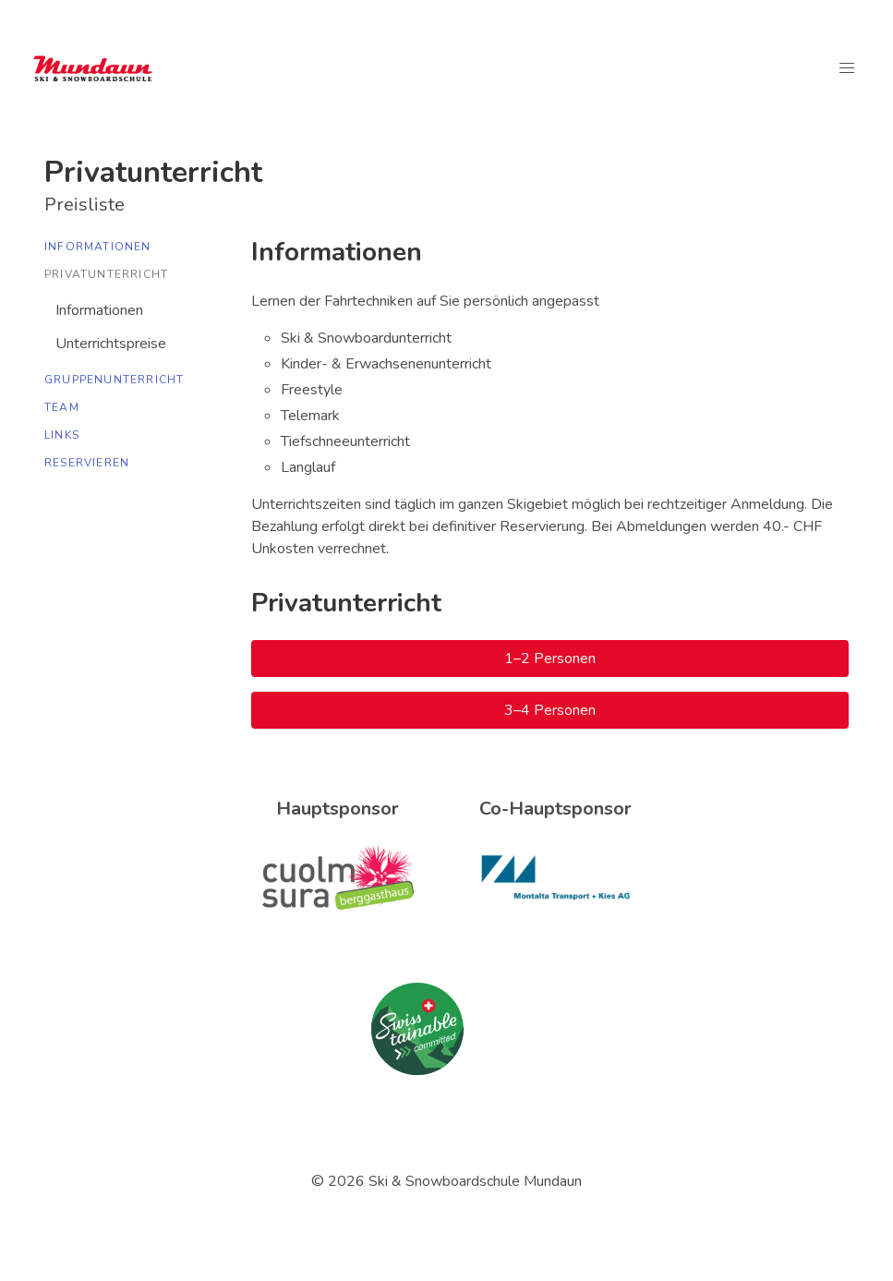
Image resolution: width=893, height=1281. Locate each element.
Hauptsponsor (337, 808)
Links (61, 435)
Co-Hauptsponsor (555, 808)
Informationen (97, 246)
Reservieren (86, 462)
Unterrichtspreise (110, 343)
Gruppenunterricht (114, 379)
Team (61, 407)
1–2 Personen (550, 658)
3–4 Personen (550, 710)
